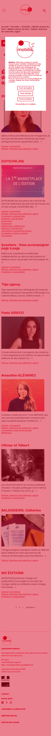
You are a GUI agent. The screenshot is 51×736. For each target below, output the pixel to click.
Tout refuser (25, 93)
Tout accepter (25, 88)
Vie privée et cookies (25, 104)
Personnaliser (25, 99)
